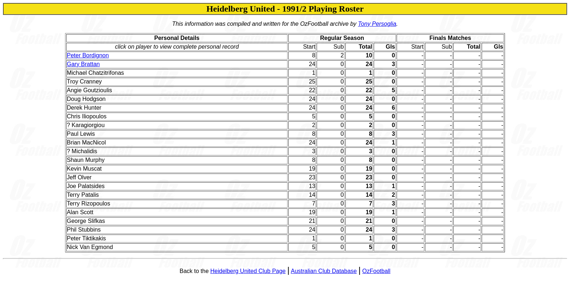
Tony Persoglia (377, 24)
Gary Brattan (83, 64)
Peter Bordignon (88, 55)
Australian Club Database (324, 271)
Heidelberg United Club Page (248, 271)
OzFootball (376, 271)
